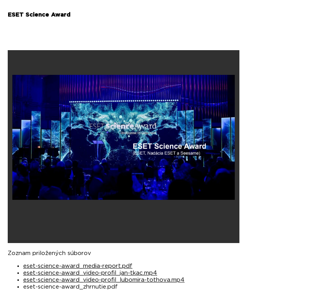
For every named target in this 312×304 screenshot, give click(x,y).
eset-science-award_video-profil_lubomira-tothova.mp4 (104, 280)
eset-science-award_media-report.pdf (77, 266)
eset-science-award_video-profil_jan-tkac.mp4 (90, 273)
